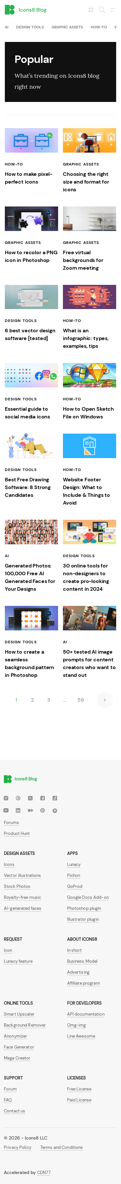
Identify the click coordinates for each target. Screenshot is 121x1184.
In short (74, 950)
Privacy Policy (17, 1147)
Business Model (82, 961)
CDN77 (44, 1172)
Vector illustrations (22, 875)
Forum (10, 1089)
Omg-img (76, 1025)
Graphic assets (67, 27)
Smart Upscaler (19, 1014)
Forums (11, 822)
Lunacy (74, 864)
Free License (79, 1089)
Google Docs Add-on (88, 897)
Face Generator (19, 1047)
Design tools (30, 27)
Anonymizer (15, 1036)
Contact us (14, 1111)
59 (80, 700)
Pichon (73, 875)
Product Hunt (17, 833)
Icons (9, 864)
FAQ (8, 1100)
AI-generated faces (22, 908)
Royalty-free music (22, 897)
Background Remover (25, 1025)
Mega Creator (17, 1058)
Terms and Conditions (61, 1147)
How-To (99, 27)
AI (6, 27)
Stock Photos (17, 886)
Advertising (78, 972)
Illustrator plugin (83, 919)
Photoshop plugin (84, 908)
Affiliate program (83, 983)
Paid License (79, 1100)
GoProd (75, 886)
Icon (8, 950)
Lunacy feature (18, 961)
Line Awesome (81, 1036)
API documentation (86, 1014)
